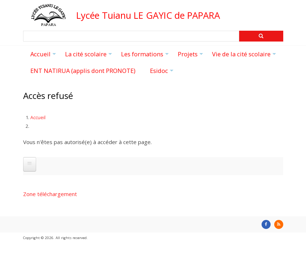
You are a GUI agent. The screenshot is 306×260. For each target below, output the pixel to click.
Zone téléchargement (50, 194)
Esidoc (162, 72)
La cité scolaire (89, 56)
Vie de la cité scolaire (245, 56)
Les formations (146, 56)
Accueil (44, 56)
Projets (191, 56)
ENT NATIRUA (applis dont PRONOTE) (82, 70)
